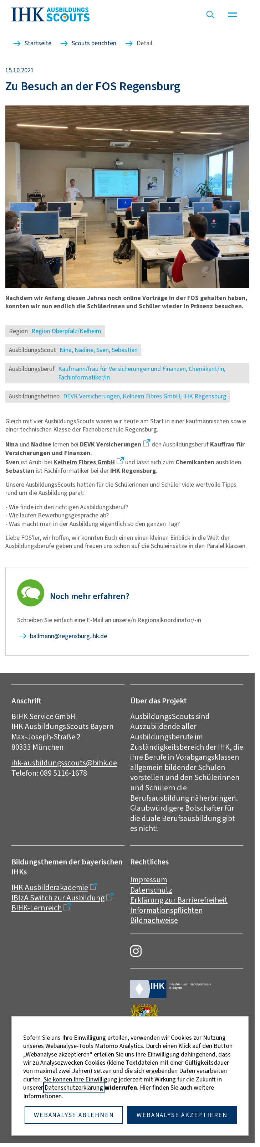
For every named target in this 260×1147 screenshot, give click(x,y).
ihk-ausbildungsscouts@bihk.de (64, 763)
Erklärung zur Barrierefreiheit (179, 900)
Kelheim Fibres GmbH (84, 462)
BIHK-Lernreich (36, 908)
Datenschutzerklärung (74, 1087)
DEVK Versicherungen (110, 444)
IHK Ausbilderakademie (49, 887)
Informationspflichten (166, 910)
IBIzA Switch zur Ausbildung (57, 898)
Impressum (148, 879)
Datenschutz (151, 890)
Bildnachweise (154, 920)
